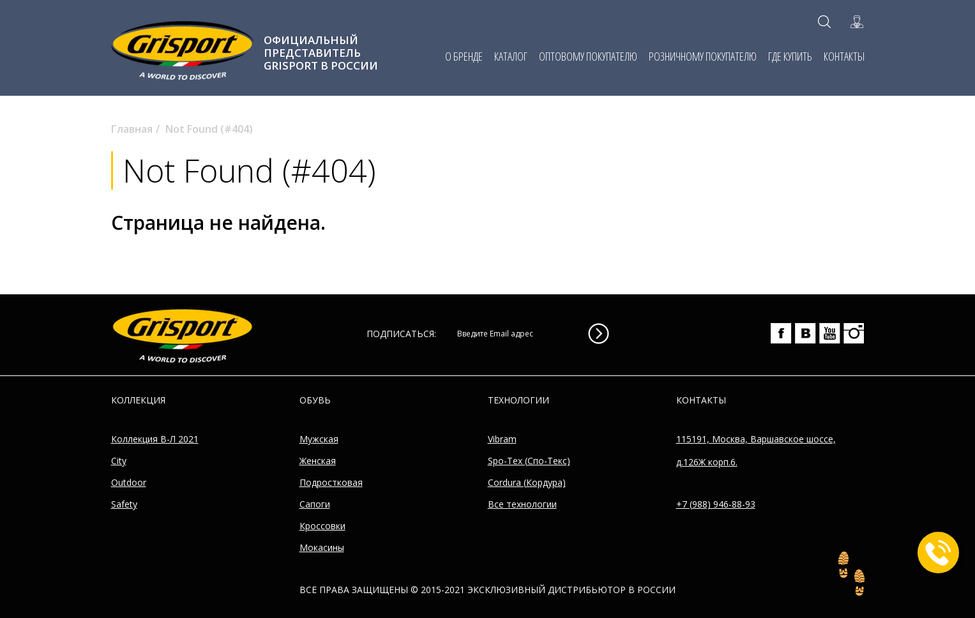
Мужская (318, 439)
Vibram (502, 439)
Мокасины (321, 547)
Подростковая (331, 482)
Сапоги (314, 504)
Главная (132, 129)
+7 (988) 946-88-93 (715, 504)
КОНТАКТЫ (844, 56)
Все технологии (522, 504)
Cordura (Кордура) (527, 482)
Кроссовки (322, 526)
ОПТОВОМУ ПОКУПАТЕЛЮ (588, 56)
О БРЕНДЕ (464, 56)
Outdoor (128, 482)
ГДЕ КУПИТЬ (790, 56)
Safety (124, 504)
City (118, 461)
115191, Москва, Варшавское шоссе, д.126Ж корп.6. (756, 450)
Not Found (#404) (209, 129)
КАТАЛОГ (510, 56)
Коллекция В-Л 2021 (155, 439)
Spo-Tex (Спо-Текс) (529, 461)
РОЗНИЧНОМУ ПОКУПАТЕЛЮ (703, 56)
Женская (317, 461)
